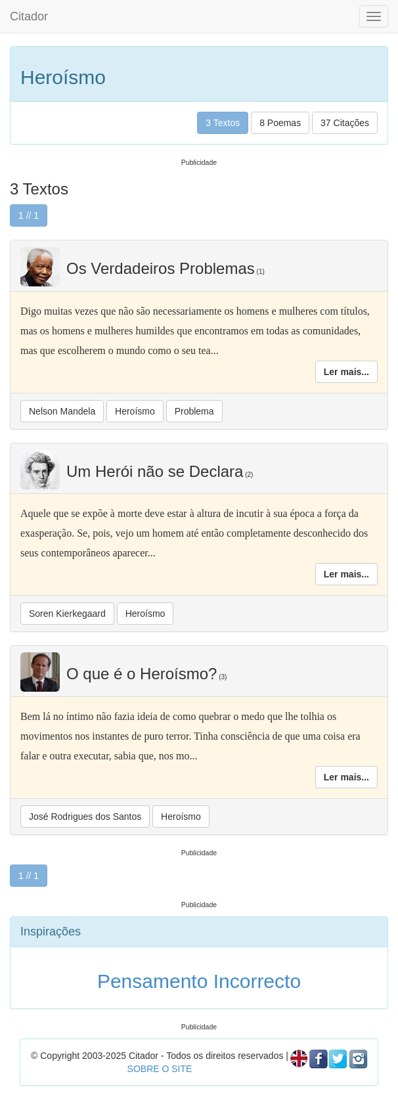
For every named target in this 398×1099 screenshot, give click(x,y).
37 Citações (345, 123)
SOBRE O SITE (159, 1069)
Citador (29, 16)
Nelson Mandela (62, 411)
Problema (194, 411)
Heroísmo (135, 411)
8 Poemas (280, 123)
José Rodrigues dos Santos (85, 816)
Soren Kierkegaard (67, 613)
